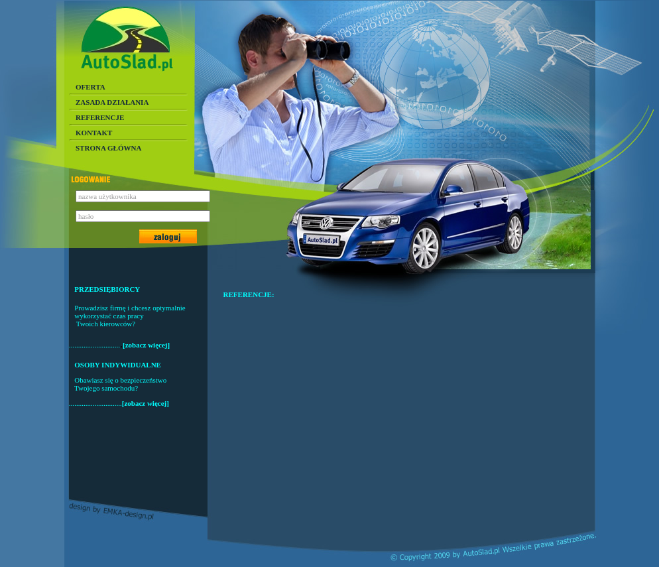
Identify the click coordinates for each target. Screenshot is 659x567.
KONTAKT (94, 133)
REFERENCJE (100, 117)
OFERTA (90, 87)
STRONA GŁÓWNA (108, 148)
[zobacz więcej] (146, 345)
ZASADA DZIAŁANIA (112, 102)
